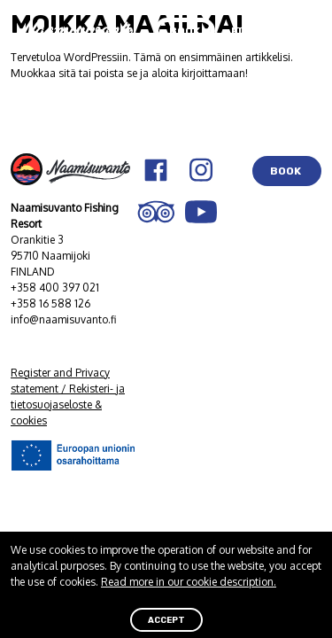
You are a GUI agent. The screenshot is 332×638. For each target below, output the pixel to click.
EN (263, 31)
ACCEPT (166, 620)
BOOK (287, 171)
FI (236, 31)
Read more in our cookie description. (188, 581)
